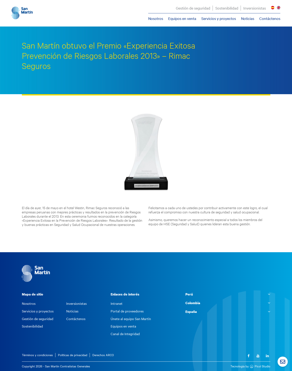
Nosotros (155, 18)
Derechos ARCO (103, 355)
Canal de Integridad (125, 334)
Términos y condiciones (37, 355)
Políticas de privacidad (72, 355)
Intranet (117, 303)
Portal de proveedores (127, 311)
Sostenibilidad (226, 8)
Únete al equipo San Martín (131, 319)
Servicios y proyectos (218, 18)
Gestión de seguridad (193, 8)
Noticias (247, 18)
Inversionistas (254, 8)
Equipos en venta (182, 18)
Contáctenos (269, 18)
